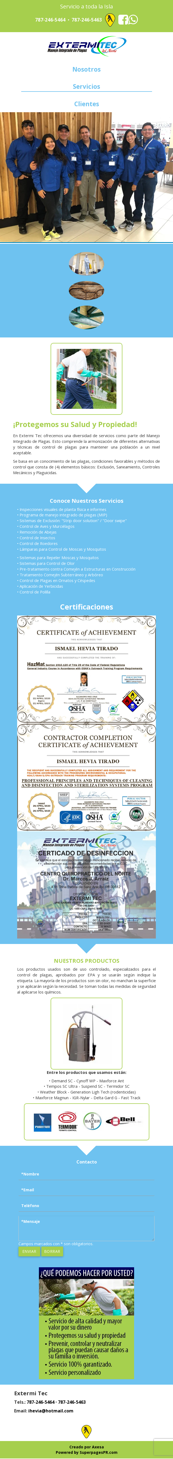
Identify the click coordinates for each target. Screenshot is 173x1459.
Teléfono (30, 1206)
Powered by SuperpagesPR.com (87, 1452)
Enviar (29, 1251)
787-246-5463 (87, 20)
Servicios (86, 87)
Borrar (52, 1251)
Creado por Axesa (86, 1447)
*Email (27, 1190)
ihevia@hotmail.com (50, 1411)
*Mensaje (30, 1222)
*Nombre (30, 1174)
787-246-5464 (50, 20)
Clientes (86, 104)
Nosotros (86, 69)
